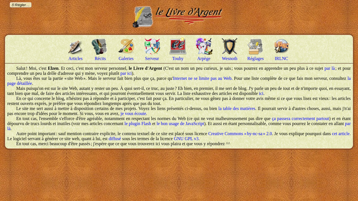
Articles (76, 58)
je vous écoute (133, 113)
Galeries (126, 58)
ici (261, 93)
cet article (341, 133)
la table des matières (236, 108)
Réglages (255, 58)
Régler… (22, 5)
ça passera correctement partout (300, 118)
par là (329, 68)
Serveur (152, 58)
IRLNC (281, 58)
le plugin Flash (137, 123)
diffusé (115, 138)
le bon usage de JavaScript (180, 123)
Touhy (178, 58)
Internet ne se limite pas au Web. (203, 78)
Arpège (203, 58)
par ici (126, 73)
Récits (100, 58)
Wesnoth (229, 58)
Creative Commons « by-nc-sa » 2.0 (240, 133)
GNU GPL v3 (186, 138)
